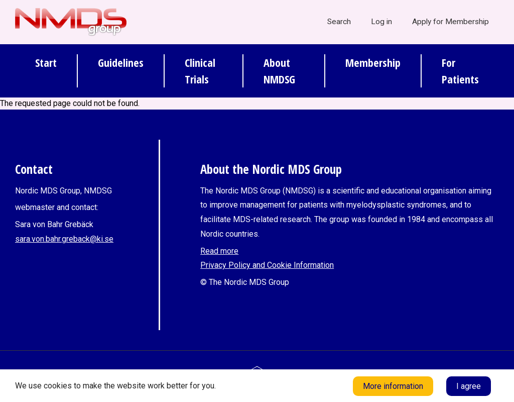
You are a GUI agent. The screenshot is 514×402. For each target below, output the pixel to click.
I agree (468, 386)
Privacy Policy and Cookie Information (267, 265)
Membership (373, 62)
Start (46, 62)
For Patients (460, 70)
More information (393, 386)
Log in (381, 21)
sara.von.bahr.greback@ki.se (64, 239)
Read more (219, 251)
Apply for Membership (450, 21)
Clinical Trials (200, 70)
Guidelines (121, 62)
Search (339, 21)
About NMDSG (279, 70)
